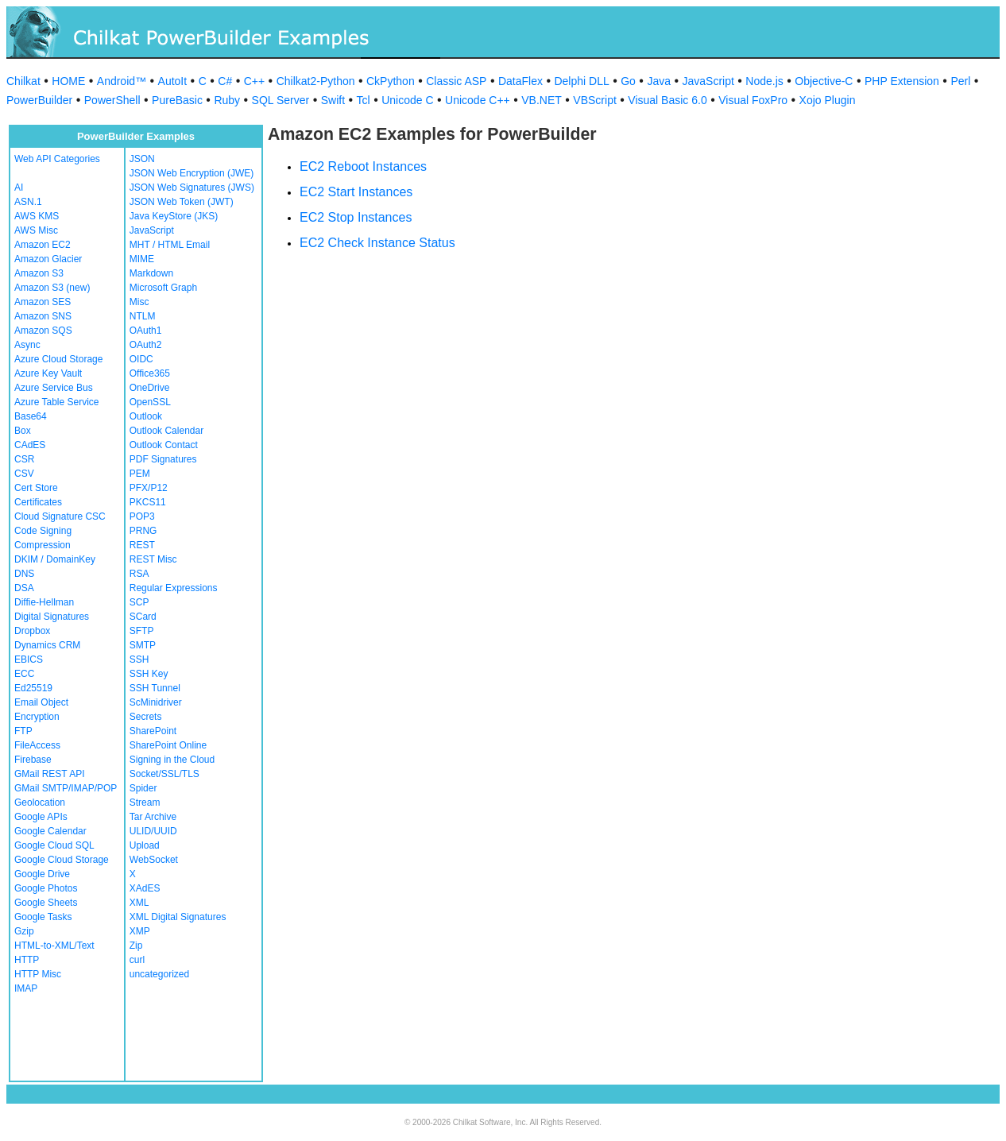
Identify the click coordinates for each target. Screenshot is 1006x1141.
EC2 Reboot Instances (363, 166)
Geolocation (39, 802)
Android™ (121, 81)
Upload (145, 845)
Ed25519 (33, 688)
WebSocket (154, 859)
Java (659, 81)
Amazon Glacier (48, 259)
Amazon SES (42, 301)
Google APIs (41, 816)
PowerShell (112, 100)
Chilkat (23, 81)
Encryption (37, 716)
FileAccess (37, 745)
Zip (136, 945)
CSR (24, 459)
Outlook (146, 416)
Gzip (24, 931)
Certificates (38, 502)
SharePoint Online (168, 745)
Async (27, 344)
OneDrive (150, 387)
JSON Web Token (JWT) (182, 201)
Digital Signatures (51, 616)
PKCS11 (148, 502)
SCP (139, 602)
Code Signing (43, 530)
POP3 (142, 516)
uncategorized (159, 974)
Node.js (764, 81)
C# (225, 81)
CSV (24, 473)
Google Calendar (50, 831)
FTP (23, 731)
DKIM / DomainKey (54, 559)
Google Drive (42, 874)
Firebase (33, 759)
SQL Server (281, 100)
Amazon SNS (43, 316)
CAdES (29, 445)
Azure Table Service (56, 402)
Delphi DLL (581, 81)
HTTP (26, 959)
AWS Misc (36, 230)
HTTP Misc (37, 974)
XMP (140, 931)
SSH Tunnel (155, 688)
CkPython (390, 81)
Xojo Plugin (827, 100)
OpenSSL (150, 402)
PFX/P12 (149, 487)
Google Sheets (45, 902)
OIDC (141, 359)
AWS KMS (36, 216)
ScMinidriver (156, 702)
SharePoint (153, 731)
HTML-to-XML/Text (54, 945)
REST (142, 545)
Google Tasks (43, 916)
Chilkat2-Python (316, 81)
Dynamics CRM (47, 645)
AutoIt (173, 81)
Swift (333, 100)
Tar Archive (153, 816)
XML (139, 902)
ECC (24, 673)
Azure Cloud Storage (58, 359)
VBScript (594, 100)
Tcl (363, 100)
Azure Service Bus (53, 387)
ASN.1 (28, 201)
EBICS (28, 659)
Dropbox (32, 630)
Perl (960, 81)
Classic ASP (456, 81)
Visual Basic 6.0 (667, 100)
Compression (42, 545)
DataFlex (520, 81)
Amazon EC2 (42, 244)
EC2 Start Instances (356, 192)
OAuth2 (146, 344)
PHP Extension (902, 81)
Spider (143, 788)
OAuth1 (146, 330)
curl (137, 959)
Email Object (41, 702)
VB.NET (541, 100)
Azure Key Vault (48, 373)
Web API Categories (57, 158)
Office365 (150, 373)
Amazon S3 (39, 273)
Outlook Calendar (166, 430)
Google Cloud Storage (61, 859)
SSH (139, 659)
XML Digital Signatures (178, 916)
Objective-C (824, 81)
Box (22, 430)
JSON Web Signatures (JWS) (192, 187)
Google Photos (45, 888)
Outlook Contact (164, 445)
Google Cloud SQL (54, 845)
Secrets (146, 716)
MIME (142, 259)
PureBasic (177, 100)
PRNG (143, 530)
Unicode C (407, 100)
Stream (145, 802)
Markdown (151, 273)
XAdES (145, 888)
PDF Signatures (163, 459)
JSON (142, 158)
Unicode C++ (477, 100)
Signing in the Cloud (172, 759)
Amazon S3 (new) (52, 287)
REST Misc (153, 559)
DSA (24, 588)
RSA (139, 573)
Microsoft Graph (163, 287)
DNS (24, 573)
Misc (139, 301)
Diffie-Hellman (44, 602)
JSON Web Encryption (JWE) (191, 173)
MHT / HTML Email (170, 244)
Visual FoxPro (752, 100)
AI (18, 187)
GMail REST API (49, 773)
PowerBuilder (39, 100)
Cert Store (36, 487)
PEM (140, 473)
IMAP (25, 988)
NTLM (143, 316)
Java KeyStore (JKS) (174, 216)
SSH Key (149, 673)
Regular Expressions (174, 588)
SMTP (143, 645)
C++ (254, 81)
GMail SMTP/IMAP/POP (65, 788)
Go (628, 81)
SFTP (142, 630)
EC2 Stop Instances (356, 217)
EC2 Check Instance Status (377, 242)
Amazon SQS (43, 330)
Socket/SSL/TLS (164, 773)
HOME (68, 81)
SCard (143, 616)
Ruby (227, 100)
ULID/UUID (153, 831)
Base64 (30, 416)
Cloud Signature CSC (60, 516)
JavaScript (708, 81)
